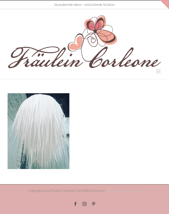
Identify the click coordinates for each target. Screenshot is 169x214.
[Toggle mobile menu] (158, 71)
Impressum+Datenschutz (123, 191)
